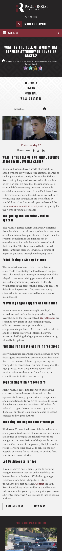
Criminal (31, 93)
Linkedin (43, 150)
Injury (31, 88)
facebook (33, 150)
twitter (38, 150)
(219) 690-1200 (35, 23)
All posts (31, 83)
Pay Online (31, 16)
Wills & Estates (31, 99)
